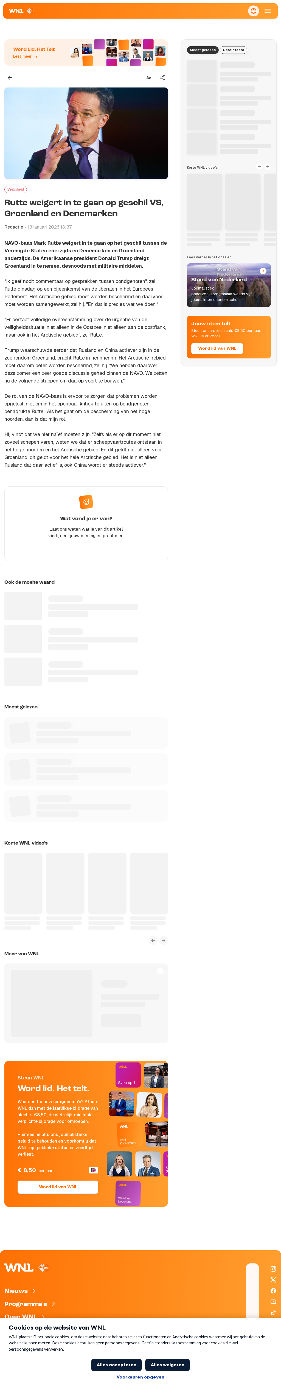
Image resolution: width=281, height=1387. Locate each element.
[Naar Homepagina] (22, 11)
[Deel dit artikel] (162, 77)
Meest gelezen (203, 50)
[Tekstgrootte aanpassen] (148, 77)
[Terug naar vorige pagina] (9, 77)
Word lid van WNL (58, 1187)
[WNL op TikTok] (273, 1312)
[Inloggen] (253, 10)
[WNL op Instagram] (273, 1269)
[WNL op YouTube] (273, 1301)
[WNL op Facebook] (273, 1290)
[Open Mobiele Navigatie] (267, 11)
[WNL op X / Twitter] (273, 1280)
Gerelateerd (233, 50)
